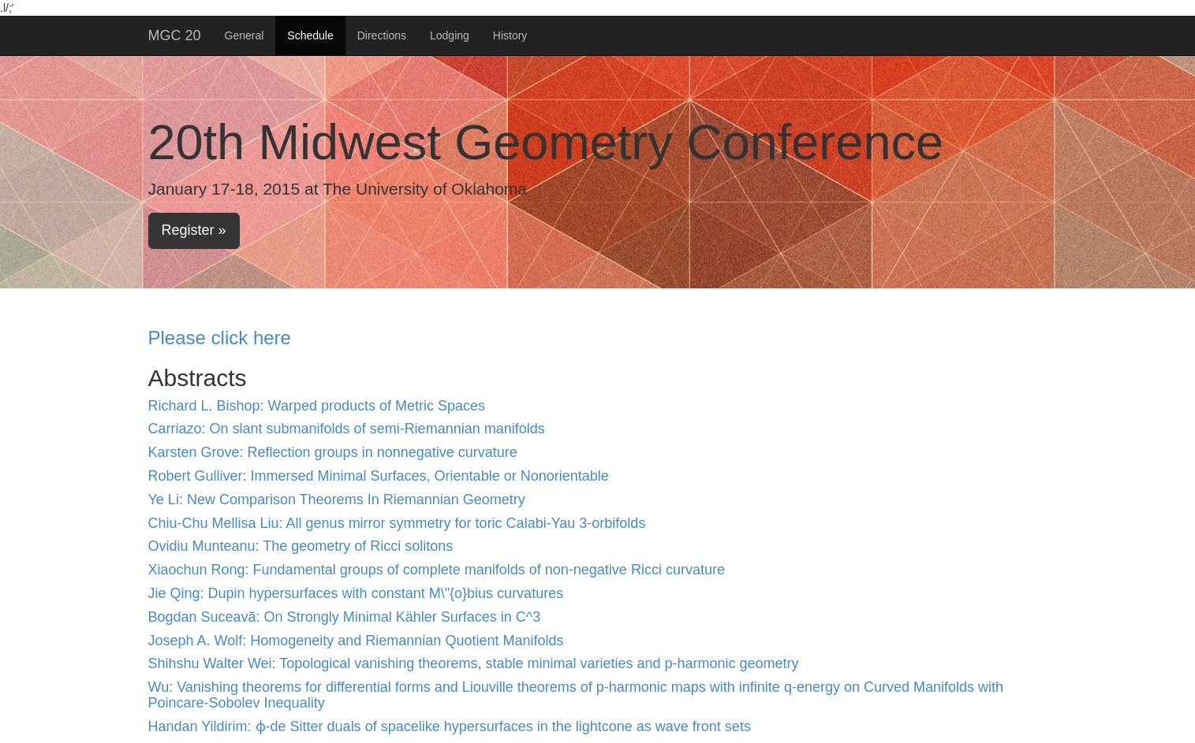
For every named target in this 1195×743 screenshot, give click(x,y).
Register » (194, 230)
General (244, 35)
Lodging (449, 35)
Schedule (310, 35)
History (510, 35)
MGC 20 (174, 35)
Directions (381, 35)
